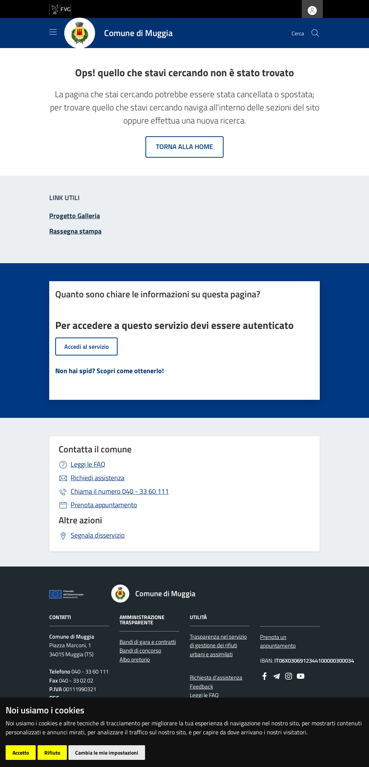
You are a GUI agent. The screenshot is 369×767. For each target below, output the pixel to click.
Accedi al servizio (86, 346)
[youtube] (300, 675)
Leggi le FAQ (88, 464)
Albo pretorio (134, 659)
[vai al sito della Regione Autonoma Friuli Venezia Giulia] (60, 8)
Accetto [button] (20, 752)
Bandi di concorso (140, 650)
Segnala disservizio (98, 535)
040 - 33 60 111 (120, 491)
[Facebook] (264, 675)
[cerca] (315, 33)
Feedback (201, 686)
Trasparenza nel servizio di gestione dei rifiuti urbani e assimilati (218, 645)
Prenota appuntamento (104, 505)
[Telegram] (276, 675)
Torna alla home (184, 147)
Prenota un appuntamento (278, 641)
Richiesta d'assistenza (216, 677)
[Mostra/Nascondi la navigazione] (52, 31)
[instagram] (288, 675)
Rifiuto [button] (52, 752)
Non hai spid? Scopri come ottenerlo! (109, 371)
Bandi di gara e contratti (147, 641)
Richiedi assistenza (97, 478)
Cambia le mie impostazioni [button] (106, 752)
